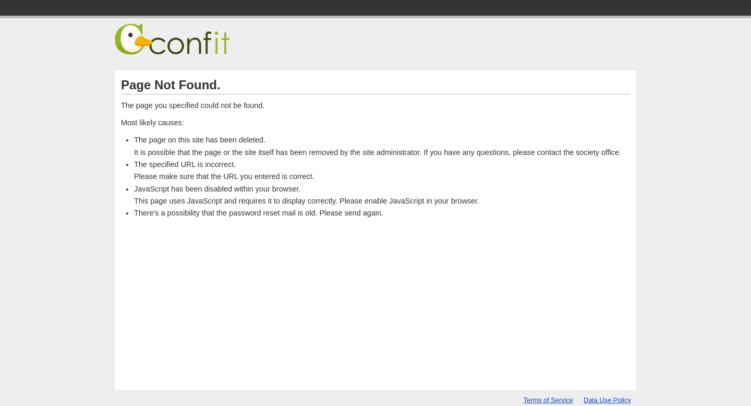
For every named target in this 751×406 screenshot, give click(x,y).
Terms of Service (548, 400)
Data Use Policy (607, 400)
